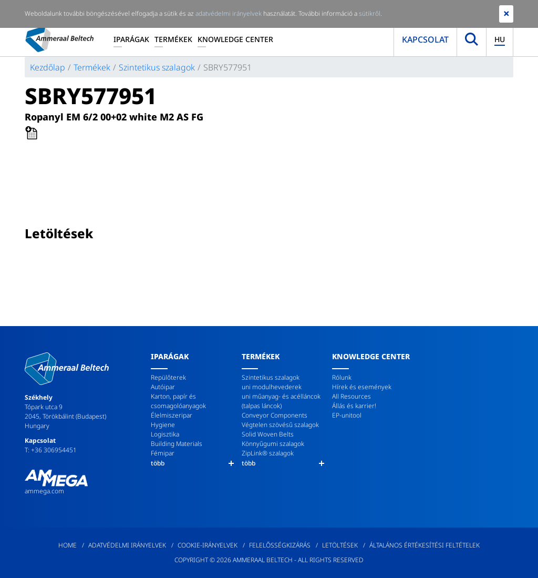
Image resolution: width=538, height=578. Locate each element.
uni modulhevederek (272, 386)
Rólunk (341, 377)
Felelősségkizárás (280, 545)
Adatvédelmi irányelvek (127, 545)
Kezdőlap (47, 67)
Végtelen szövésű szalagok (280, 424)
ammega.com (44, 490)
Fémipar (162, 453)
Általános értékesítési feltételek (424, 545)
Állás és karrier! (354, 405)
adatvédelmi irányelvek (228, 13)
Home (67, 545)
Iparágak (131, 39)
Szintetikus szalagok (157, 67)
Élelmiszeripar (171, 415)
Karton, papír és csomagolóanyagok (178, 401)
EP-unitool (346, 415)
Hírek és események (361, 386)
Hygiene (163, 424)
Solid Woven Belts (268, 434)
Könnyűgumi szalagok (273, 443)
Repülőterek (168, 377)
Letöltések (340, 545)
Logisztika (165, 434)
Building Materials (176, 443)
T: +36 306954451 (51, 449)
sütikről (369, 13)
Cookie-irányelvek (207, 545)
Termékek (173, 39)
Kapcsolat (425, 39)
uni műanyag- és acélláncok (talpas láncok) (281, 401)
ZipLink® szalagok (268, 453)
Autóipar (163, 386)
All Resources (351, 396)
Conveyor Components (274, 415)
